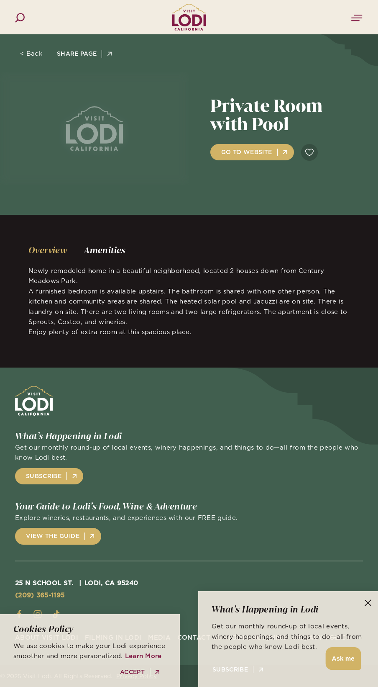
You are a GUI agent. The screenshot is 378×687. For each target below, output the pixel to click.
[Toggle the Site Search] (20, 17)
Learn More (143, 655)
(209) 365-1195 (39, 595)
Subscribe (230, 670)
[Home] (189, 17)
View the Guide (52, 536)
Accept (132, 672)
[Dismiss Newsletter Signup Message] (368, 603)
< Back (31, 53)
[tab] (47, 250)
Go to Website (246, 152)
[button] (341, 658)
